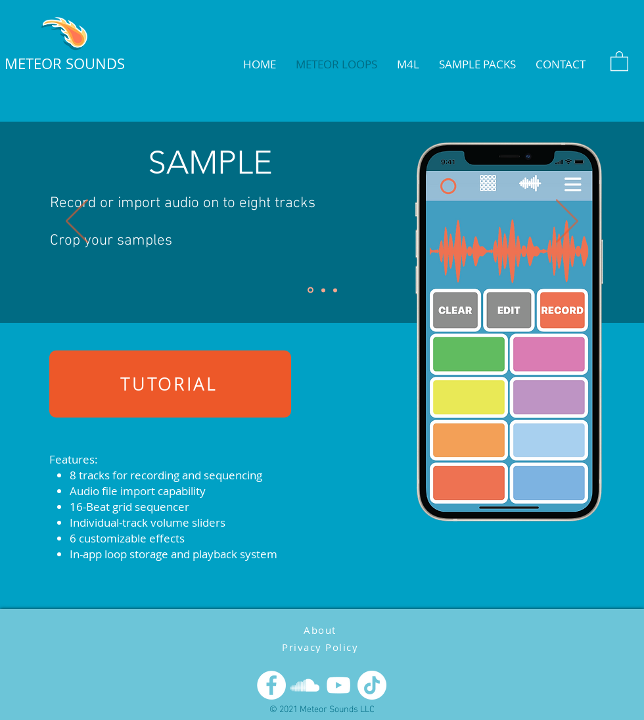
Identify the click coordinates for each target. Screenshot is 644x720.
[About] (321, 629)
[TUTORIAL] (170, 384)
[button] (619, 60)
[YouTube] (338, 685)
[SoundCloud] (304, 685)
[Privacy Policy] (321, 646)
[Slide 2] (323, 290)
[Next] (567, 222)
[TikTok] (371, 685)
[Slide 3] (335, 290)
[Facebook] (271, 685)
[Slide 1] (310, 290)
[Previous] (77, 222)
